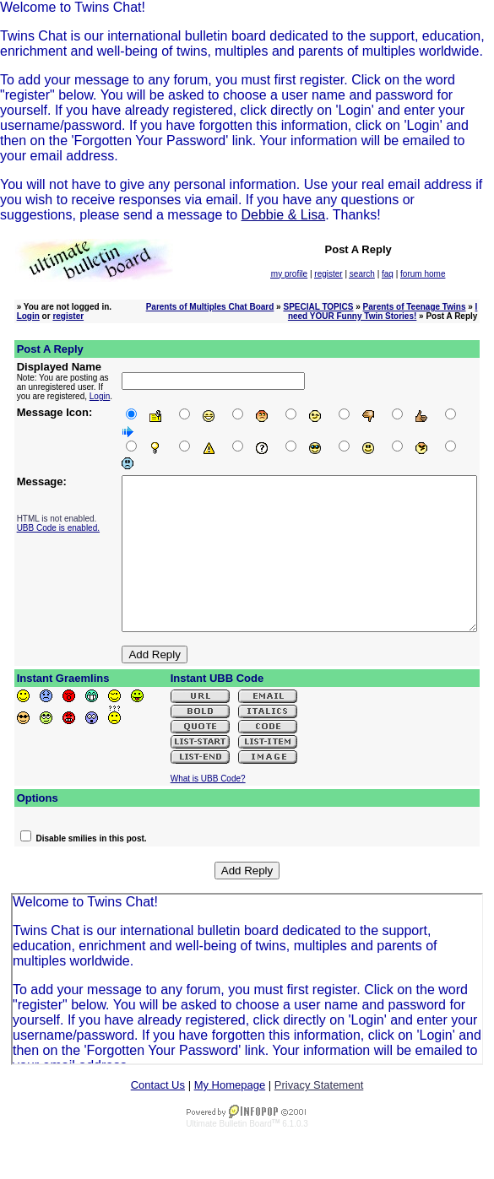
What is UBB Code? (208, 800)
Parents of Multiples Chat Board (210, 306)
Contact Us (158, 1107)
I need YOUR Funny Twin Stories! (382, 311)
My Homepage (230, 1107)
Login (28, 316)
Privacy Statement (319, 1107)
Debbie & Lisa (284, 215)
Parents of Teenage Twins (414, 306)
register (68, 316)
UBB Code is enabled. (45, 519)
